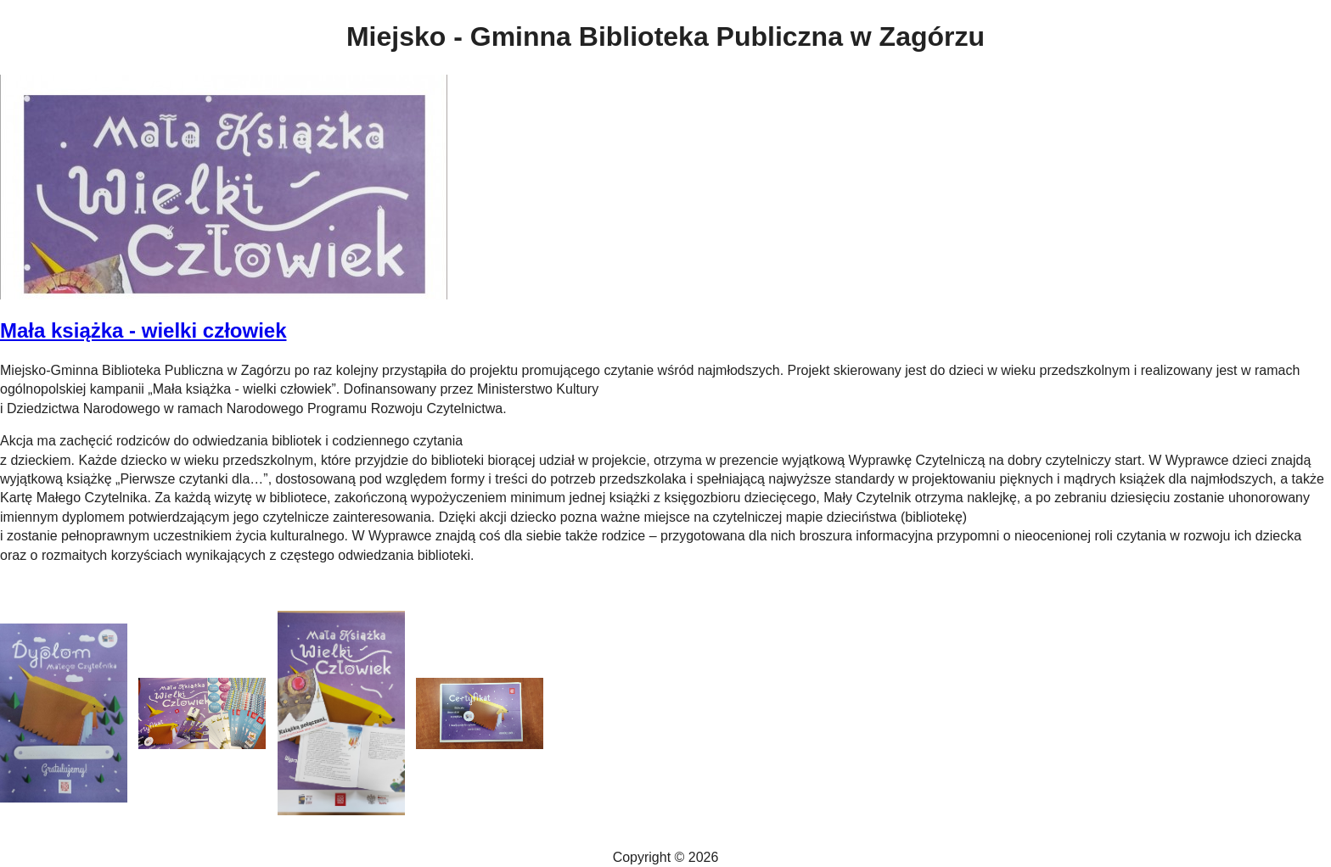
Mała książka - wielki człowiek (143, 330)
